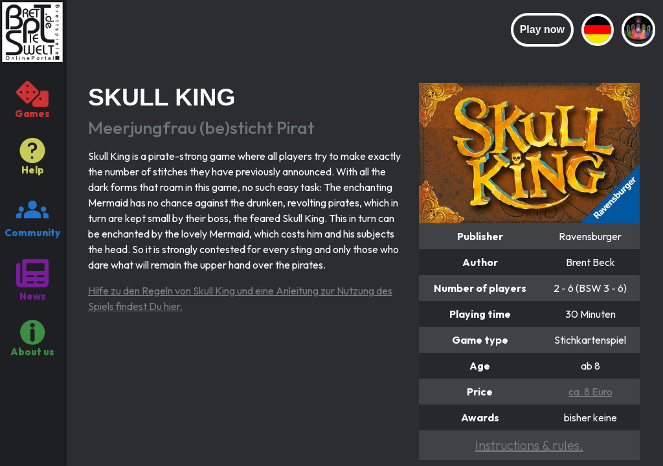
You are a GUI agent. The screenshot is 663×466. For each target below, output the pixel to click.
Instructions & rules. (529, 445)
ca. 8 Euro (590, 391)
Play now (542, 29)
